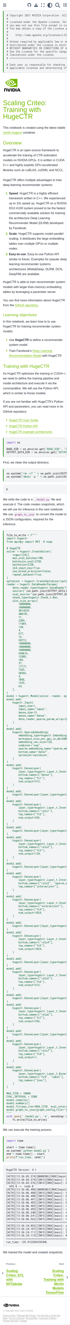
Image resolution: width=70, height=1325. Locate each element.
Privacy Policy (9, 1315)
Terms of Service (16, 1318)
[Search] (58, 5)
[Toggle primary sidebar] (4, 5)
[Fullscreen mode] (43, 5)
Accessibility (31, 1318)
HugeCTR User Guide (23, 420)
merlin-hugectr (12, 132)
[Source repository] (29, 5)
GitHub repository (26, 305)
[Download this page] (36, 5)
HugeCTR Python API (23, 426)
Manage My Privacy (27, 1315)
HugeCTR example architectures (30, 431)
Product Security (10, 1321)
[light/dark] (50, 5)
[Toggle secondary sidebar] (65, 5)
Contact (23, 1321)
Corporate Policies (47, 1318)
